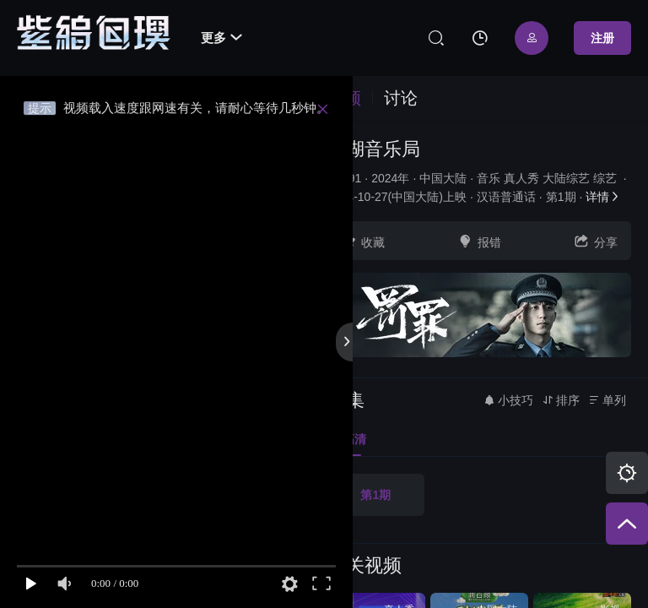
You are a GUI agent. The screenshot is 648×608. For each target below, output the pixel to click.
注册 (602, 38)
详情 (603, 197)
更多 (221, 37)
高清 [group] (346, 439)
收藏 (363, 241)
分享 (596, 241)
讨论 (401, 98)
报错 (479, 241)
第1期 (375, 495)
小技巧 (508, 400)
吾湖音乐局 (373, 149)
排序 (561, 400)
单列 (607, 400)
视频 (344, 98)
